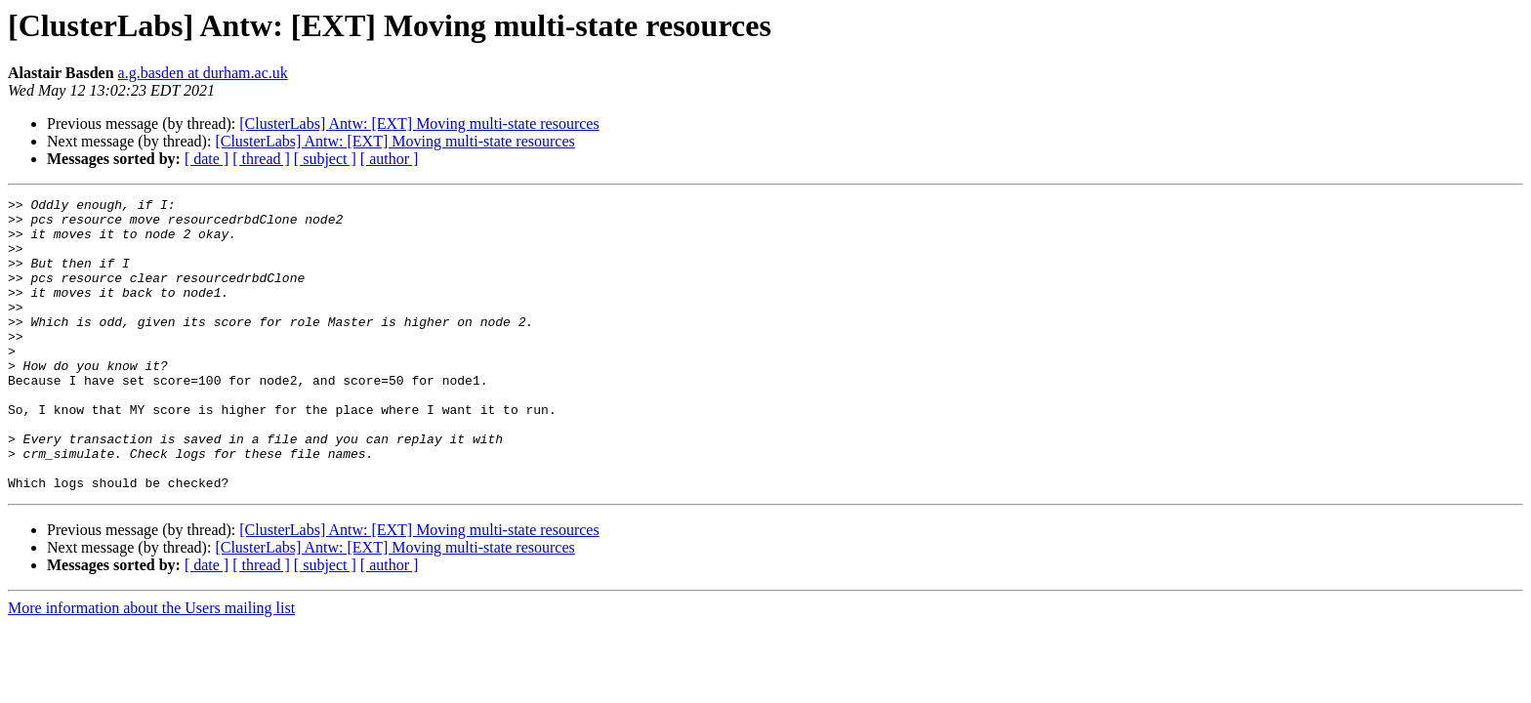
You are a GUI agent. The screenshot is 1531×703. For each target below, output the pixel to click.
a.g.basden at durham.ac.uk (203, 72)
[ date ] (206, 158)
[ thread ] (261, 158)
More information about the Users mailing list (151, 666)
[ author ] (389, 158)
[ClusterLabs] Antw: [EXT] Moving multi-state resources (419, 123)
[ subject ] (325, 158)
